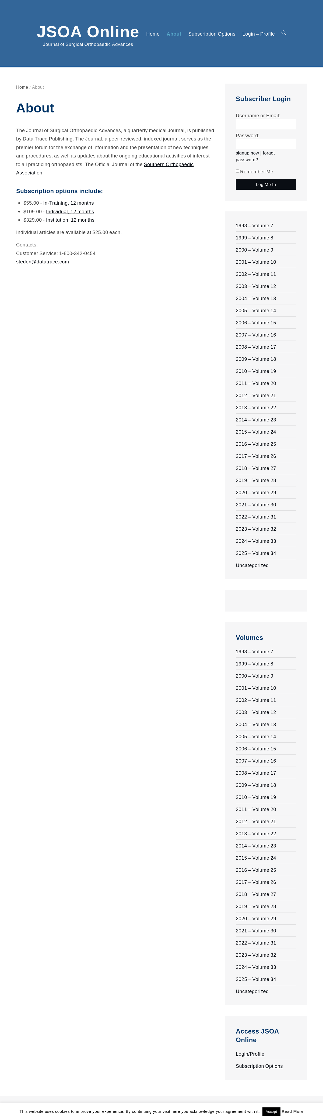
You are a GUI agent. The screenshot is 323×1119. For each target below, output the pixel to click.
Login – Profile (259, 34)
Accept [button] (271, 1112)
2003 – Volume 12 (256, 286)
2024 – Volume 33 (256, 541)
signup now (247, 153)
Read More (292, 1111)
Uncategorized (252, 565)
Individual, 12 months (70, 211)
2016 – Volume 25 (256, 444)
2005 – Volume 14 (256, 310)
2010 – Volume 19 (256, 371)
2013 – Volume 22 (256, 407)
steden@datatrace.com (42, 262)
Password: (248, 135)
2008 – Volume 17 (256, 347)
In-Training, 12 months (68, 203)
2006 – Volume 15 (256, 322)
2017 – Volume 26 (256, 456)
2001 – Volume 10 (256, 262)
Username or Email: (258, 115)
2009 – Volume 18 (256, 359)
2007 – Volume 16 (256, 335)
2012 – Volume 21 (256, 395)
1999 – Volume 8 (254, 238)
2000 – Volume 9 (254, 250)
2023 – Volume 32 (256, 529)
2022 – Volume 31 (256, 517)
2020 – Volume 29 (256, 492)
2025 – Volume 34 (256, 553)
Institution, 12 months (70, 220)
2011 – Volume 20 (256, 383)
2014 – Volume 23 (256, 420)
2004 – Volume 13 (256, 298)
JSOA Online (88, 30)
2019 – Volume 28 (256, 480)
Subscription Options (212, 34)
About (174, 34)
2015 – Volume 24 (256, 432)
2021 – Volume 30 (256, 504)
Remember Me (254, 171)
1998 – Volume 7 (254, 225)
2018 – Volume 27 (256, 468)
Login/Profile (250, 1054)
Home (153, 34)
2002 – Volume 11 (256, 274)
